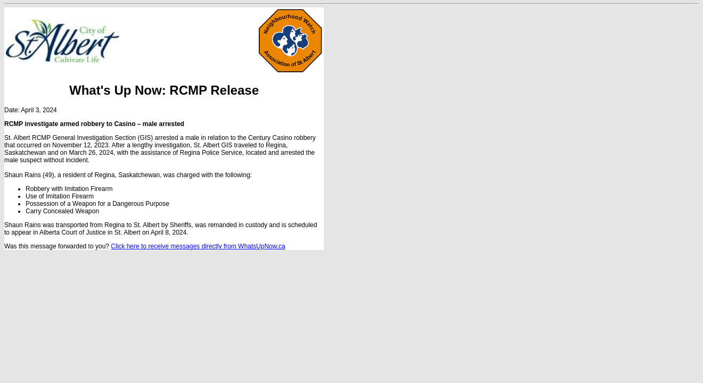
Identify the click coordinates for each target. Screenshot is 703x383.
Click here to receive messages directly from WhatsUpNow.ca (198, 246)
